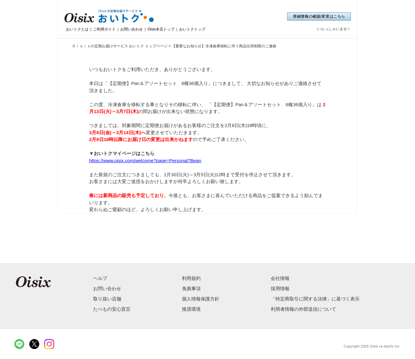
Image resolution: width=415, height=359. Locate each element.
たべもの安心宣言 (112, 309)
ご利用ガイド (104, 29)
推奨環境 (191, 309)
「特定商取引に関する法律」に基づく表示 (315, 298)
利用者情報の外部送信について (303, 309)
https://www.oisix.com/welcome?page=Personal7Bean (145, 160)
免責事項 (191, 288)
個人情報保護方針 (200, 298)
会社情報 (280, 278)
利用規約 (191, 278)
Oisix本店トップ (160, 29)
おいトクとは (77, 29)
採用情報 (280, 288)
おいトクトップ (192, 29)
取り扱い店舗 (107, 298)
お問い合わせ (131, 29)
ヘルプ (100, 278)
